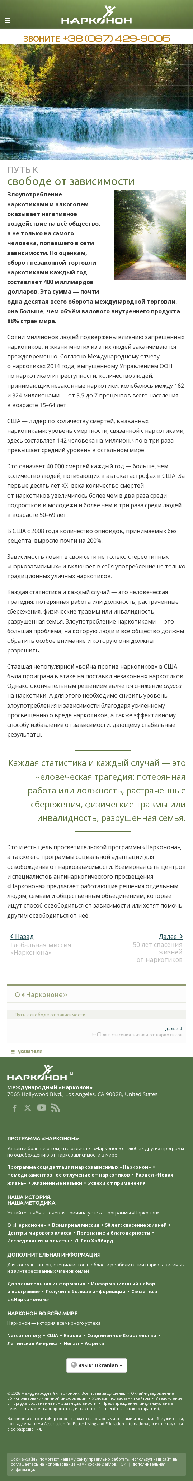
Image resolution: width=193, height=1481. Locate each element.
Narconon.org (24, 1335)
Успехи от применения (117, 1183)
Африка (94, 1343)
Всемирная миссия (75, 1225)
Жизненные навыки (57, 1183)
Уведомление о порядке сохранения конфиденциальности (95, 1401)
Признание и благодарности (113, 1233)
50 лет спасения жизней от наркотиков (158, 947)
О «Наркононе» (26, 1225)
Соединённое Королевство (121, 1335)
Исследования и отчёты (38, 1240)
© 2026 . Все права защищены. (66, 1393)
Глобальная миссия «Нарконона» (40, 944)
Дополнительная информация (46, 1283)
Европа (72, 1335)
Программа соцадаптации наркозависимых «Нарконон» (79, 1167)
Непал (71, 1343)
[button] (96, 1369)
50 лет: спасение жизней (136, 1225)
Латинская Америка (32, 1343)
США (52, 1335)
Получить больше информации (86, 1291)
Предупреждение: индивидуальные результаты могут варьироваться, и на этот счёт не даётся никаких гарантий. (90, 1406)
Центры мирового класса (39, 1233)
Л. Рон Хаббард (94, 1240)
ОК (123, 1464)
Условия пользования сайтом (121, 1398)
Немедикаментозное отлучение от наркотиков (68, 1175)
